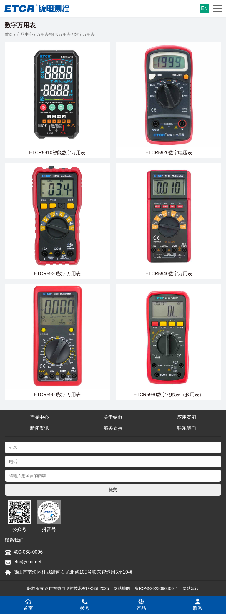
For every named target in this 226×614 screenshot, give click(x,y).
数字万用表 (84, 34)
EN (204, 8)
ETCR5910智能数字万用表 (57, 152)
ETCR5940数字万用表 (168, 273)
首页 (9, 34)
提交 (113, 489)
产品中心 (24, 34)
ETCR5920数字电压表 (168, 152)
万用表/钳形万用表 (53, 34)
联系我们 (186, 428)
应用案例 (186, 417)
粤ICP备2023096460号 (156, 588)
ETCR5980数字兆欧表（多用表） (169, 394)
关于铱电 (113, 417)
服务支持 (113, 428)
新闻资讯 (39, 428)
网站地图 (122, 588)
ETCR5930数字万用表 (57, 273)
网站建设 (190, 588)
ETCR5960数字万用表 (57, 394)
